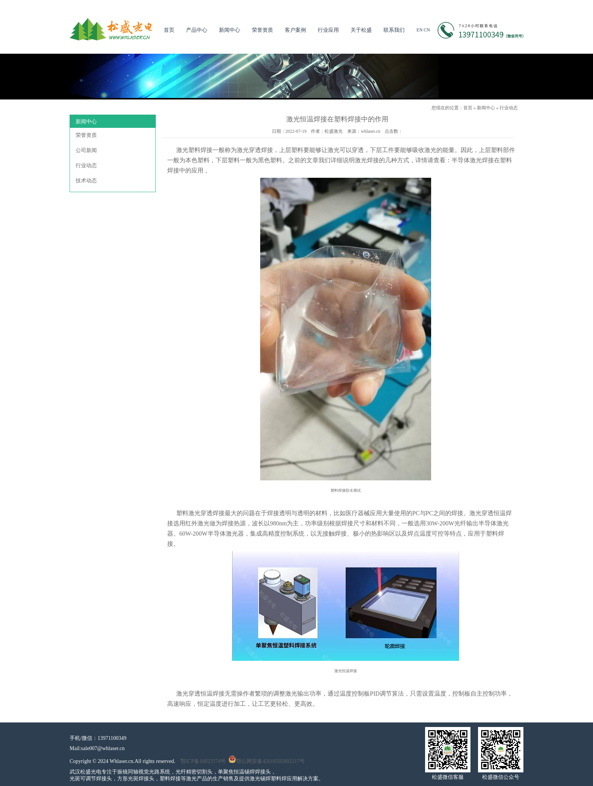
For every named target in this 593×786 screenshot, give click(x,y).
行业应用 (328, 30)
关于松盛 (361, 30)
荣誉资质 (262, 30)
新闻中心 (229, 30)
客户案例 (295, 30)
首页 (169, 30)
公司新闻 (86, 150)
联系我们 (394, 30)
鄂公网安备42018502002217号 (266, 761)
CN (427, 30)
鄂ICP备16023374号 (203, 761)
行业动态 (509, 107)
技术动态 (86, 180)
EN (419, 30)
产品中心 (196, 30)
